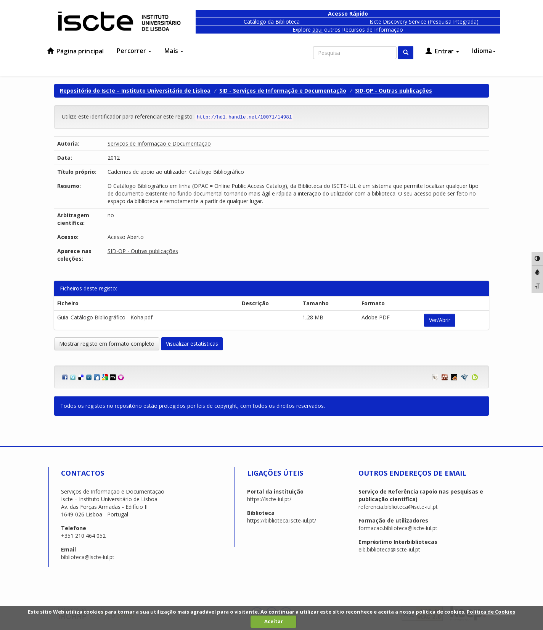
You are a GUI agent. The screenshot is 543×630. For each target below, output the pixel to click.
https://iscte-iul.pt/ (269, 499)
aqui (317, 29)
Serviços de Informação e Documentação (159, 143)
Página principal (75, 51)
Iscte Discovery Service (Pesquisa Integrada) (424, 21)
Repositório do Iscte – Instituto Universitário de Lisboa (135, 90)
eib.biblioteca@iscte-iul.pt (389, 549)
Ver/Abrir (439, 320)
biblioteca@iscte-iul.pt (87, 557)
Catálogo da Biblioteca (272, 21)
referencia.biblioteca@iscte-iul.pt (398, 506)
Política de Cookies (491, 611)
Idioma (484, 50)
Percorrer (134, 50)
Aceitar (273, 621)
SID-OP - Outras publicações (393, 90)
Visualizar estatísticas (192, 343)
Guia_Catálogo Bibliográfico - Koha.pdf (105, 317)
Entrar (442, 51)
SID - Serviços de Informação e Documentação (282, 90)
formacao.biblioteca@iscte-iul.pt (397, 528)
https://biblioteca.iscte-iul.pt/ (281, 520)
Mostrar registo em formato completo (106, 343)
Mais (173, 50)
